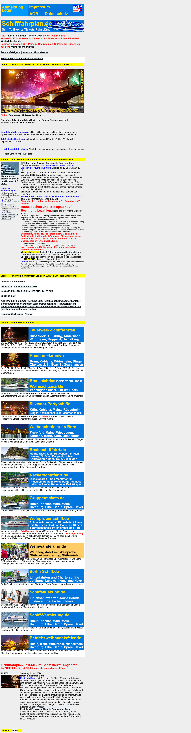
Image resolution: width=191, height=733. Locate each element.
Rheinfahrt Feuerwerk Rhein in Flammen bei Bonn (45, 709)
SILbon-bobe (29, 163)
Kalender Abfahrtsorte (35, 52)
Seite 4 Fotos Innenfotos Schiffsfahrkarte (61, 252)
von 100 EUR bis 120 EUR (40, 291)
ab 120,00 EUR (8, 296)
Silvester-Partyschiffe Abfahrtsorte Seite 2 (22, 58)
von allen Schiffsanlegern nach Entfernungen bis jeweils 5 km (9, 216)
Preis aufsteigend (11, 52)
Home (15, 730)
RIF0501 (5, 673)
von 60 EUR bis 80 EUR (25, 286)
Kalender (27, 154)
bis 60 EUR (6, 286)
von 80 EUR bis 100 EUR (13, 291)
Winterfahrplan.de (11, 41)
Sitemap (29, 314)
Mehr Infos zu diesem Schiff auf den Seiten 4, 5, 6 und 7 (9, 180)
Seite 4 (50, 259)
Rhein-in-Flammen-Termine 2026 (24, 35)
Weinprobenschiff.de (22, 46)
